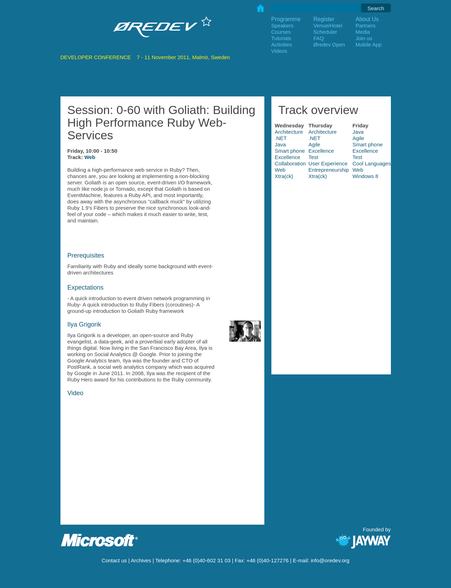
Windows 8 (365, 176)
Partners (366, 26)
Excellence (321, 151)
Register (324, 19)
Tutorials (281, 38)
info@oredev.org (330, 560)
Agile (358, 138)
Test (313, 157)
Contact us (114, 560)
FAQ (319, 38)
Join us (364, 38)
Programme (286, 19)
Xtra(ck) (284, 176)
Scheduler (325, 32)
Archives (141, 560)
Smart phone (368, 144)
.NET (281, 138)
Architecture (289, 132)
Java (358, 132)
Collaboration (290, 163)
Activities (281, 45)
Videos (279, 51)
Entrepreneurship (329, 170)
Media (363, 32)
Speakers (282, 26)
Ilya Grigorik (84, 324)
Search (375, 8)
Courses (281, 32)
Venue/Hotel (328, 26)
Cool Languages (372, 163)
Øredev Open (329, 45)
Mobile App (369, 45)
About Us (367, 19)
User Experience (328, 163)
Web (89, 157)
